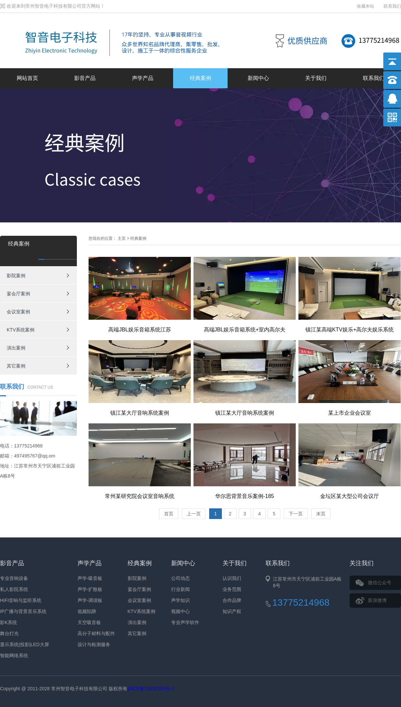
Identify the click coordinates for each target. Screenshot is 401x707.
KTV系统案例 (20, 329)
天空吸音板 (89, 622)
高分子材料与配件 (96, 633)
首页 (168, 513)
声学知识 (180, 600)
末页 (320, 513)
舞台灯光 (9, 633)
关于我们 (315, 78)
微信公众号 (379, 582)
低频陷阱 (87, 611)
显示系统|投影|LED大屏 (24, 644)
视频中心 (180, 611)
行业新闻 (180, 589)
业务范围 (232, 589)
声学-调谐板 (90, 600)
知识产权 (232, 611)
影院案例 (16, 275)
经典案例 (200, 78)
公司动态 (180, 578)
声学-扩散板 (90, 589)
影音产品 (85, 78)
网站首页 (27, 78)
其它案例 (16, 366)
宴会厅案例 (18, 293)
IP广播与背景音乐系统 (23, 611)
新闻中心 (258, 78)
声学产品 (142, 78)
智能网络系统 (14, 655)
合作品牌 (232, 600)
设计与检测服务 (94, 644)
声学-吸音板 (90, 578)
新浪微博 (377, 600)
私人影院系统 (14, 589)
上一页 (194, 513)
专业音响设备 (14, 578)
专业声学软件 (185, 622)
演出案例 (16, 347)
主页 (122, 238)
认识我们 (232, 578)
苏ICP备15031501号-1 (150, 688)
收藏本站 (365, 6)
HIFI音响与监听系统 (20, 600)
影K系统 (8, 622)
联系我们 (392, 6)
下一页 (296, 513)
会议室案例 (18, 311)
